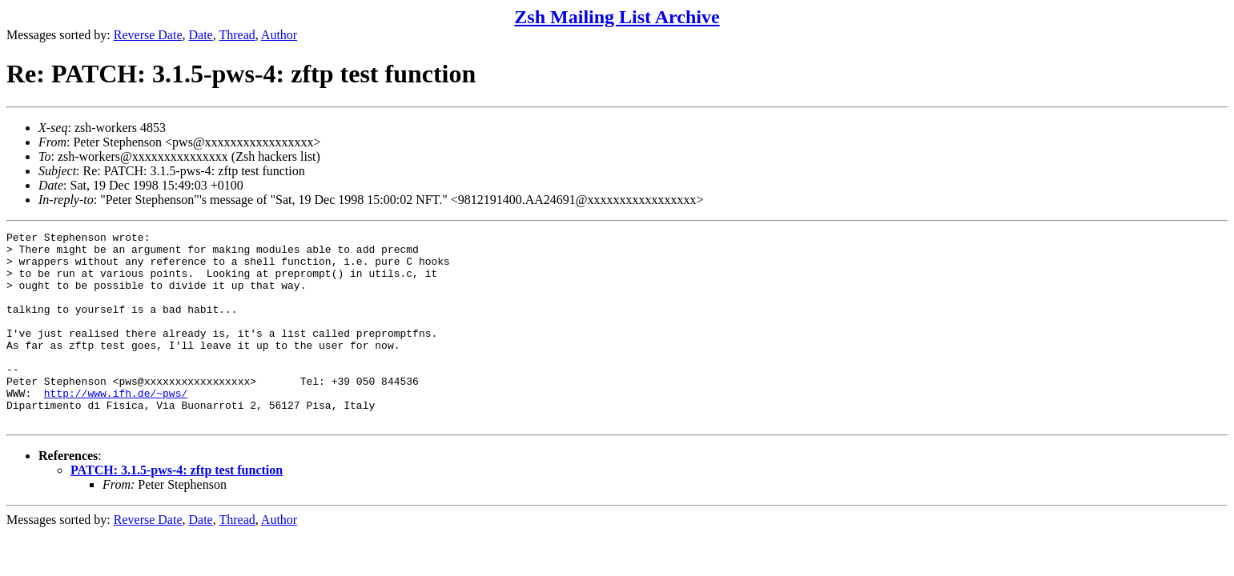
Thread (237, 35)
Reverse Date (148, 35)
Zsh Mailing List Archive (616, 16)
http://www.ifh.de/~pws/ (115, 426)
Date (201, 35)
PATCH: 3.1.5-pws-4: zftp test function (176, 508)
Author (279, 35)
